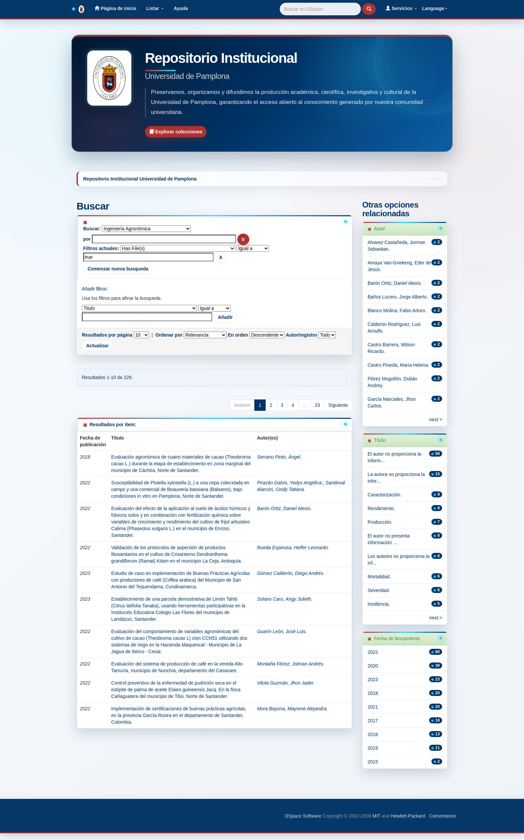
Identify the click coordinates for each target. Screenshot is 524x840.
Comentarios (442, 816)
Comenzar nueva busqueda (118, 268)
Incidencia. (379, 604)
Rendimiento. (381, 508)
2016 (373, 734)
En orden (238, 335)
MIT (376, 816)
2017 (373, 720)
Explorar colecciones (176, 131)
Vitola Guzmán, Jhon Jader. (285, 683)
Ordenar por (168, 335)
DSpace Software (303, 816)
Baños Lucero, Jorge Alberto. (398, 296)
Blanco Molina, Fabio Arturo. (397, 310)
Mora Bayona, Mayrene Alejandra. (292, 708)
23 (317, 405)
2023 (373, 679)
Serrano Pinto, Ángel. (279, 457)
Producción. (380, 522)
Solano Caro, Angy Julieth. (284, 599)
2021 (373, 707)
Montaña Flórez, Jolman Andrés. (290, 664)
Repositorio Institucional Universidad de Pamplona (139, 179)
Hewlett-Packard (408, 816)
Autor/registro (301, 335)
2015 (373, 761)
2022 (373, 652)
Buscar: (92, 228)
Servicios (401, 8)
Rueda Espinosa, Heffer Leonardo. (293, 547)
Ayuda (181, 8)
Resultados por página (107, 335)
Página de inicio (115, 8)
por (87, 239)
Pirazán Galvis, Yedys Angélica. (290, 482)
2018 (373, 693)
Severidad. (379, 590)
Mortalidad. (379, 576)
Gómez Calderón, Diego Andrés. (290, 573)
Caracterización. (384, 494)
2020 (373, 666)
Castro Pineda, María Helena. (398, 365)
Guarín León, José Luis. (282, 631)
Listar (155, 8)
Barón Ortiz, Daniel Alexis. (284, 508)
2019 (373, 748)
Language (434, 8)
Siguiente (338, 405)
